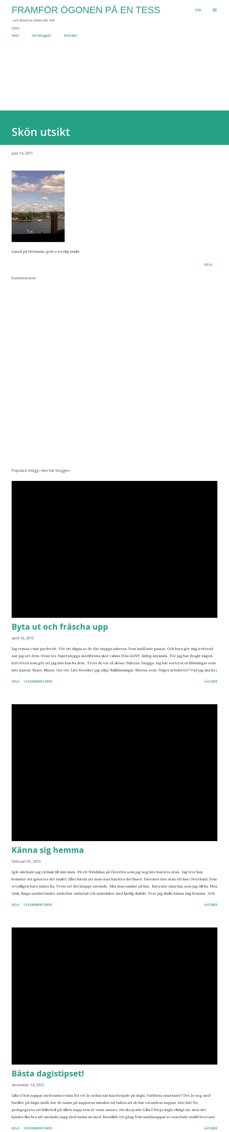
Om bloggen (41, 35)
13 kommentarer (37, 904)
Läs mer (210, 681)
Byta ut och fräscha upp (60, 626)
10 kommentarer (37, 1128)
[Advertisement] (114, 79)
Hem (15, 35)
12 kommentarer (37, 681)
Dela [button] (208, 264)
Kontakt (70, 35)
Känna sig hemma (48, 849)
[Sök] (198, 10)
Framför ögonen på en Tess (86, 10)
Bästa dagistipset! (48, 1073)
